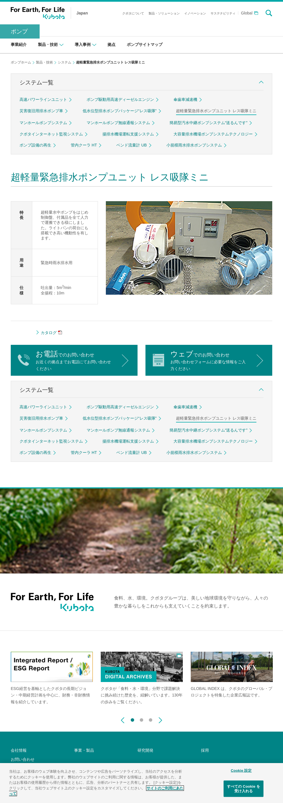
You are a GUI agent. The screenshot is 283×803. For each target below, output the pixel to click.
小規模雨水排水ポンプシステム (194, 145)
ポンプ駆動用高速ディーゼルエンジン (120, 99)
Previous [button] (123, 720)
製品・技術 (44, 62)
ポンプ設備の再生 (35, 145)
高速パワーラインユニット (43, 99)
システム (64, 62)
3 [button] (150, 719)
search (268, 13)
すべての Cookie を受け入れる (243, 791)
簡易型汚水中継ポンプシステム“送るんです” (208, 122)
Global (246, 13)
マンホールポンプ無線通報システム (118, 122)
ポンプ (19, 31)
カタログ (49, 332)
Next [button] (160, 720)
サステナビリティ (223, 13)
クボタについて (133, 13)
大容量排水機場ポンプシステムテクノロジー (213, 134)
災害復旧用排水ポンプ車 (41, 111)
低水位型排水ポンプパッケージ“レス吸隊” (119, 111)
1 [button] (132, 719)
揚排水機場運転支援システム (128, 134)
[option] (52, 678)
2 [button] (141, 719)
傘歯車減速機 (185, 99)
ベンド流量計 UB (131, 145)
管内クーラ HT (84, 145)
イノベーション (195, 13)
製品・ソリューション (164, 13)
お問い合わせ (23, 759)
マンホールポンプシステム (43, 122)
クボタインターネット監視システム (51, 134)
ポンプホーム (21, 62)
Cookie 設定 (241, 773)
